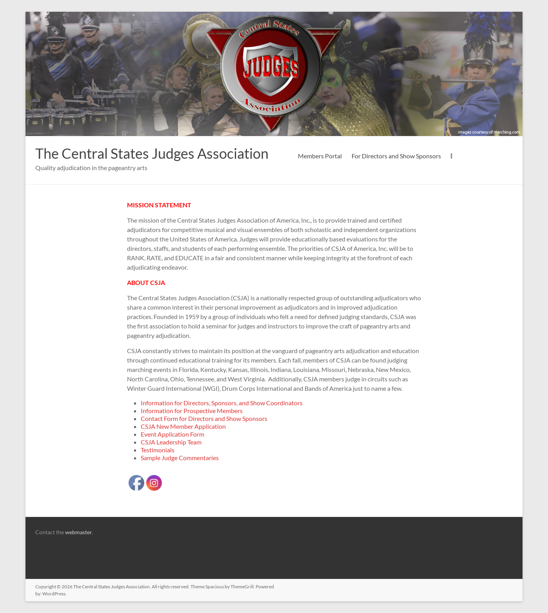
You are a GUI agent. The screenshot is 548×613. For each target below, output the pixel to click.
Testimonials (157, 449)
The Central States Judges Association (152, 153)
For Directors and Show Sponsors (396, 156)
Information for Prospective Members (192, 410)
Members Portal (320, 156)
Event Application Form (172, 434)
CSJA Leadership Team (171, 442)
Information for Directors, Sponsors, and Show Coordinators (222, 402)
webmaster (78, 532)
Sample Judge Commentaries (180, 457)
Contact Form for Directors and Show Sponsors (204, 418)
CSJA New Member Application (183, 426)
